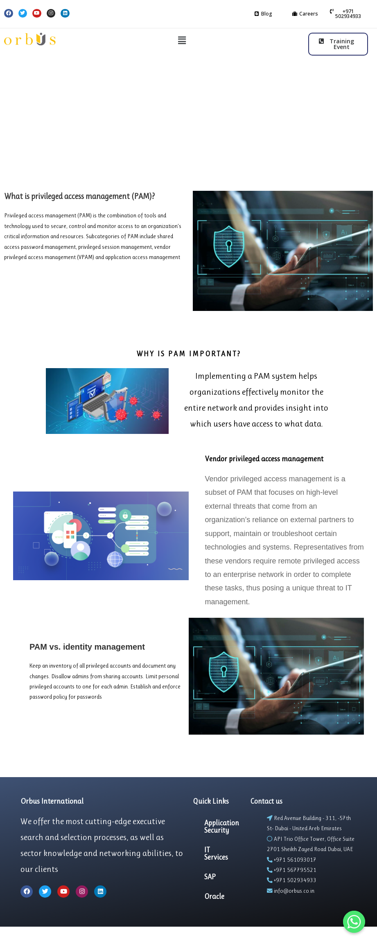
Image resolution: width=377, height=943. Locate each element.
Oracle (214, 896)
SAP (210, 877)
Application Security (221, 826)
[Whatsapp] (354, 922)
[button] (263, 14)
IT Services (216, 853)
